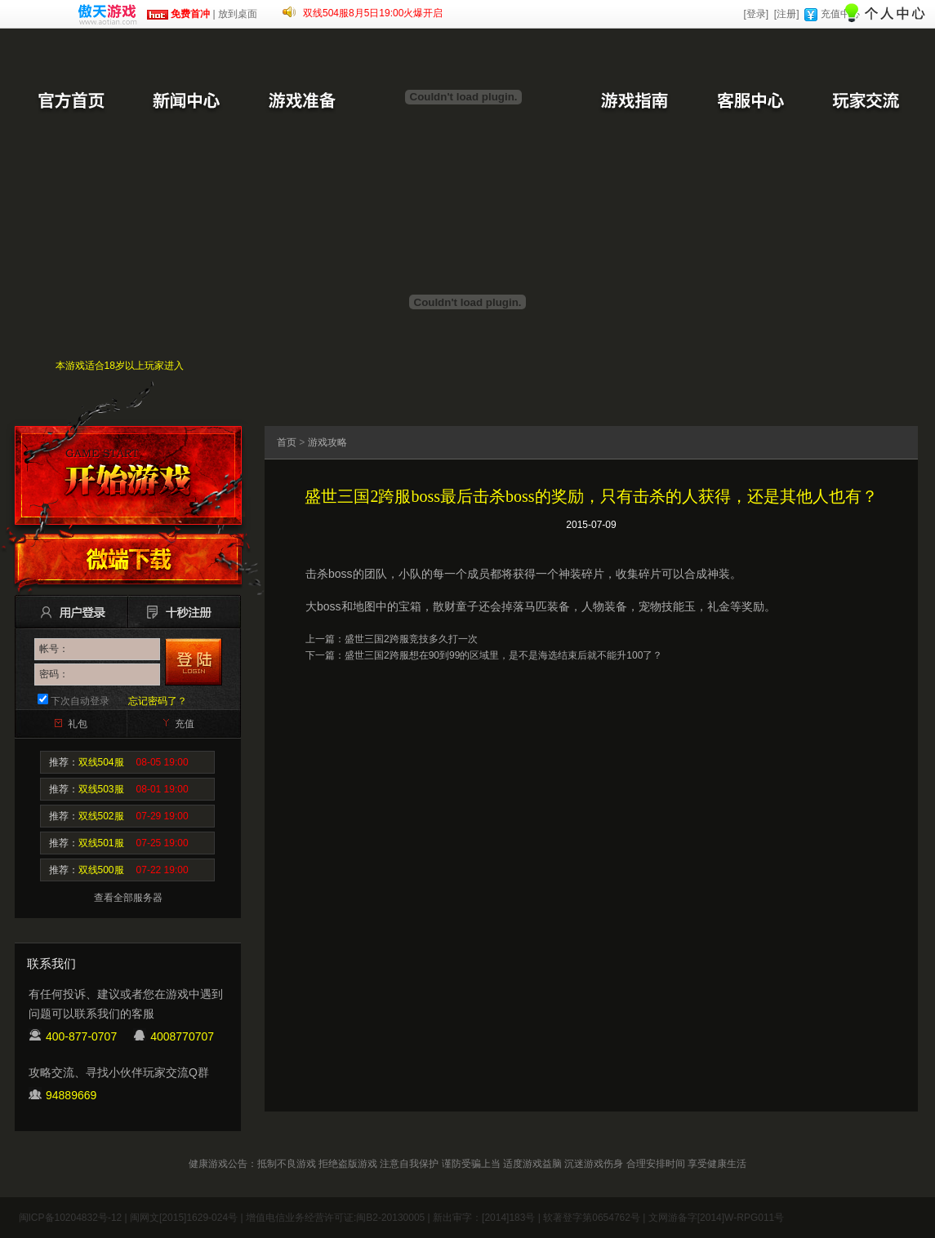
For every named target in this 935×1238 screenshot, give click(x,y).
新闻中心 (186, 102)
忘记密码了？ (157, 701)
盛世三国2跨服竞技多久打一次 (411, 639)
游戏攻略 (327, 442)
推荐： (119, 762)
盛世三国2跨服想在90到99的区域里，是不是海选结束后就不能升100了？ (503, 655)
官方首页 (70, 102)
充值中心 (840, 14)
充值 (184, 724)
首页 (286, 442)
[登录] (755, 14)
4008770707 (182, 1036)
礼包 (77, 724)
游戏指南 (634, 102)
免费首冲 (178, 14)
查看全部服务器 (128, 897)
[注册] (786, 14)
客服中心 (749, 102)
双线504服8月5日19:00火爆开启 (373, 13)
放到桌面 (237, 14)
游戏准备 (302, 102)
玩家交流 (865, 102)
